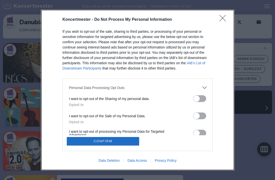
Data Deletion (109, 160)
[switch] (199, 98)
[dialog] (137, 90)
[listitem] (137, 87)
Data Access (137, 160)
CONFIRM (103, 141)
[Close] (224, 19)
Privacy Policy (165, 160)
